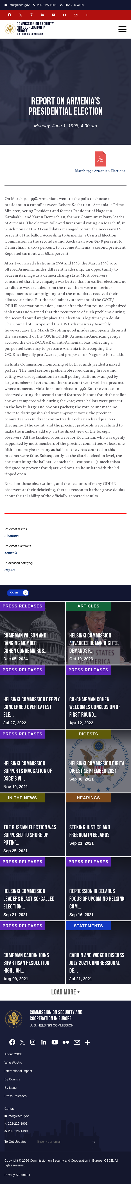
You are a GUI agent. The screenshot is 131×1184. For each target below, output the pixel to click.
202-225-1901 (45, 5)
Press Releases (16, 1096)
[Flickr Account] (65, 15)
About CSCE (13, 1054)
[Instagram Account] (31, 15)
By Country (12, 1079)
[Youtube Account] (54, 15)
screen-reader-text (32, 633)
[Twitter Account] (20, 15)
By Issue (11, 1087)
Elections (12, 536)
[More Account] (87, 15)
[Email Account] (76, 15)
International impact (18, 1071)
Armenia (11, 553)
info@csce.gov (17, 5)
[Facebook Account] (9, 15)
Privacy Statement (17, 1175)
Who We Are (13, 1062)
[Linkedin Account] (42, 15)
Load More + (65, 992)
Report (10, 570)
